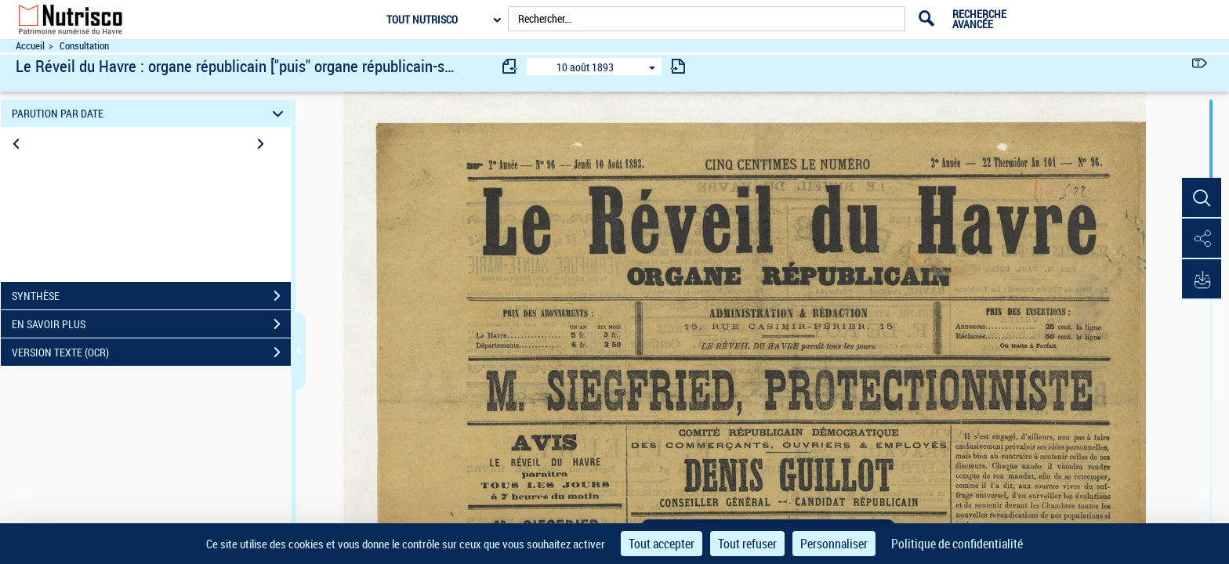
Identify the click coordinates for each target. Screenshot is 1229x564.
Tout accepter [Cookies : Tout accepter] (661, 543)
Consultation (84, 45)
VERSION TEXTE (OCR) (151, 352)
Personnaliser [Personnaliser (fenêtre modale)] (834, 543)
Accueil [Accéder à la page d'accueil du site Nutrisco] (30, 45)
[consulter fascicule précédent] (510, 66)
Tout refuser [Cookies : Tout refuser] (747, 543)
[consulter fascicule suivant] (678, 66)
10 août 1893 (585, 67)
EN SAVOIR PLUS (151, 324)
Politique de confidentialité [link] (957, 543)
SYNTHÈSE (151, 296)
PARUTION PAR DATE (150, 113)
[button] (1201, 198)
